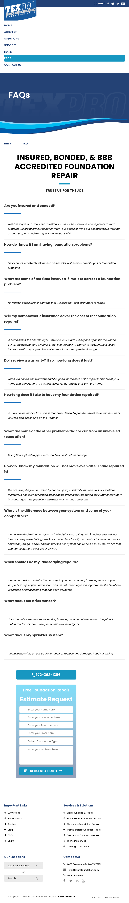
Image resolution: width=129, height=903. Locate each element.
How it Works (15, 818)
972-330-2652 (73, 875)
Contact (12, 824)
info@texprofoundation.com (81, 870)
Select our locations (18, 865)
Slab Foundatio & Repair (80, 812)
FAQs (10, 835)
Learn (11, 840)
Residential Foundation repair (83, 835)
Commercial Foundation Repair (84, 829)
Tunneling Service (76, 840)
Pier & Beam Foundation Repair (84, 818)
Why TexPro (14, 812)
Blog (10, 829)
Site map (96, 897)
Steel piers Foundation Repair (83, 824)
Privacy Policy (112, 897)
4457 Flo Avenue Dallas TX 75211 (82, 864)
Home (7, 143)
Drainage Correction (78, 846)
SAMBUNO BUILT (67, 896)
